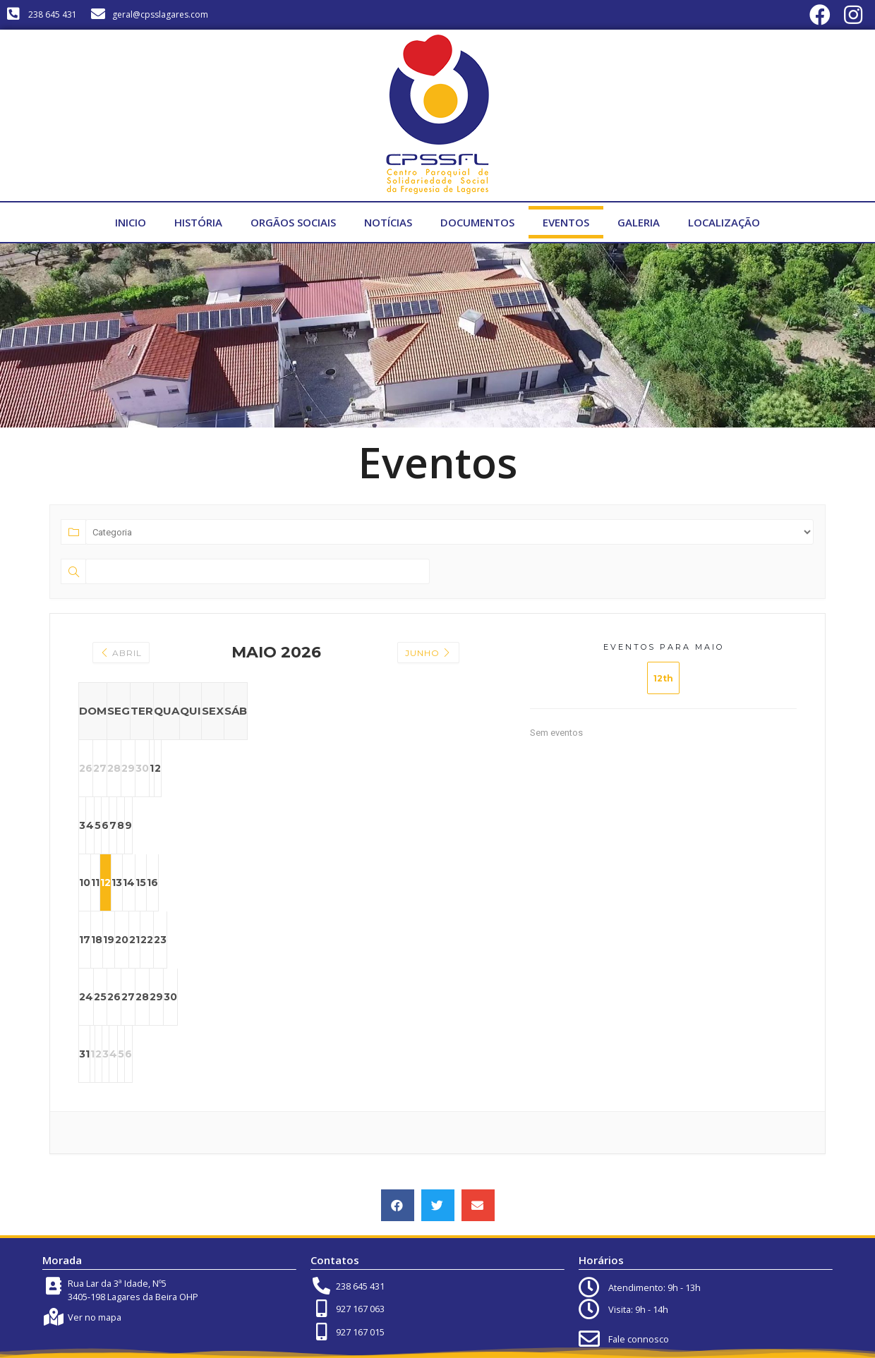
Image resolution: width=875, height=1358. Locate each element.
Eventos (566, 222)
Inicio (130, 222)
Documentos (477, 222)
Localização (724, 222)
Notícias (388, 222)
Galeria (638, 222)
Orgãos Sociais (293, 222)
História (198, 222)
